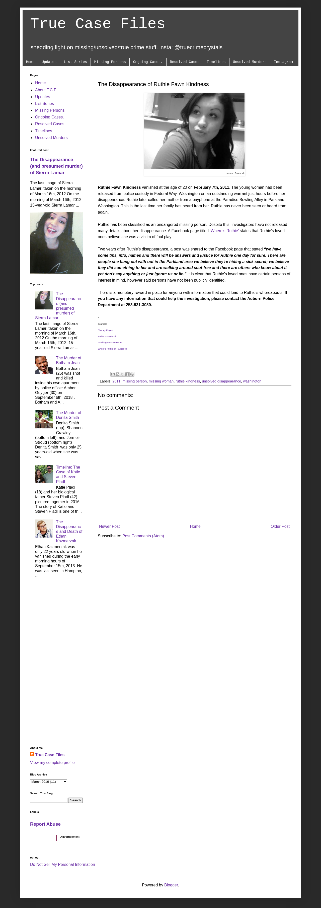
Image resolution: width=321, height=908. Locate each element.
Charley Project (105, 330)
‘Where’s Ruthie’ (225, 231)
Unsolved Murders (250, 62)
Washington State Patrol (110, 342)
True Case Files (98, 24)
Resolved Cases (185, 62)
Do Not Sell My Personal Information (62, 864)
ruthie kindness (188, 381)
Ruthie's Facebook (107, 336)
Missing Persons (110, 62)
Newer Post (109, 526)
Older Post (280, 526)
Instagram (283, 62)
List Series (75, 62)
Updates (49, 62)
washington (252, 381)
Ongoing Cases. (148, 62)
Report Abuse (45, 824)
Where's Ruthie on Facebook (112, 349)
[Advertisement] (56, 663)
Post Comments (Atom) (143, 536)
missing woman (161, 381)
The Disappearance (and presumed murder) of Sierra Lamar (56, 166)
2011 (116, 381)
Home (30, 62)
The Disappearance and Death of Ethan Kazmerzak (69, 531)
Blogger (171, 885)
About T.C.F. (46, 90)
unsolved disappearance (221, 381)
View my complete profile (52, 762)
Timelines (216, 62)
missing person (134, 381)
